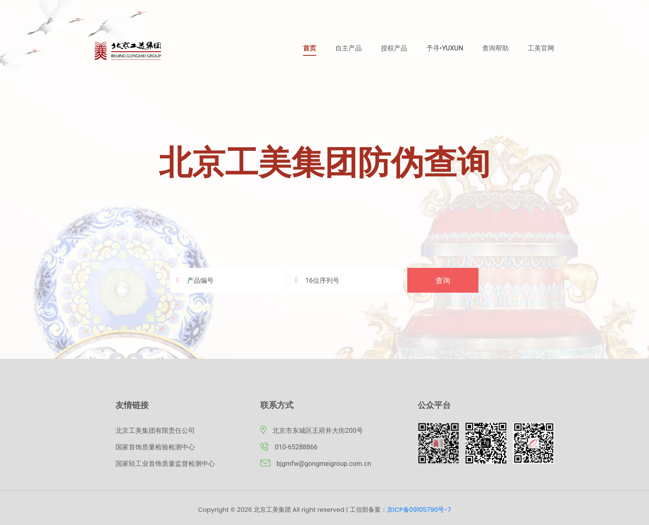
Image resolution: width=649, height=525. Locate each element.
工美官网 (541, 48)
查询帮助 (495, 48)
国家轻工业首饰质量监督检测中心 (165, 464)
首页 (309, 48)
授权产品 (394, 48)
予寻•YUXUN (444, 48)
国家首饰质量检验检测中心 (155, 447)
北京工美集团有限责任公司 (155, 430)
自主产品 (348, 48)
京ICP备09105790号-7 (419, 509)
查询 (442, 280)
